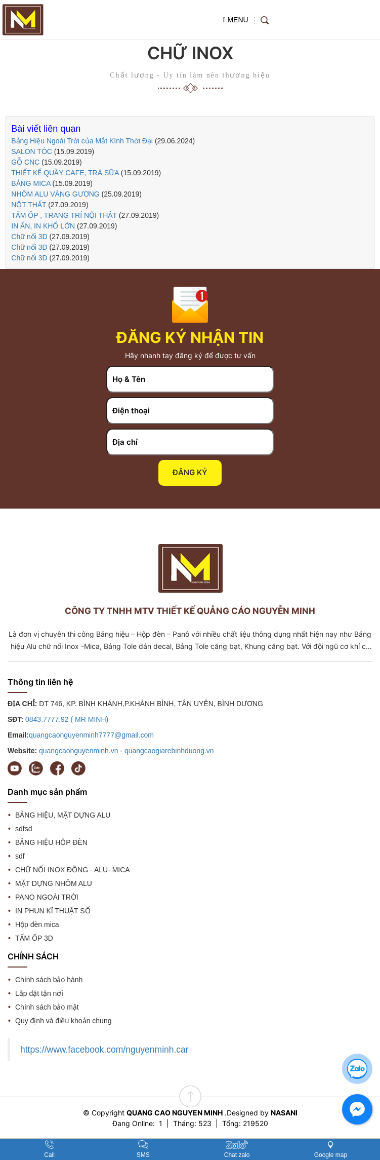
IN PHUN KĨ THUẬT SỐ (53, 911)
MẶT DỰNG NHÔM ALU (53, 883)
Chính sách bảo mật (47, 1007)
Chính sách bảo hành (48, 980)
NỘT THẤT (29, 205)
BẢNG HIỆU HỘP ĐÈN (51, 842)
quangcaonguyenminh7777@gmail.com (91, 735)
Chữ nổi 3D (29, 237)
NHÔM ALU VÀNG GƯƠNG (55, 194)
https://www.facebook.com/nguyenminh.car (104, 1050)
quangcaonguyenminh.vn (78, 751)
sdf (20, 856)
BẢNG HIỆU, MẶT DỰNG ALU (62, 815)
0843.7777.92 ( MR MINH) (66, 719)
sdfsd (23, 829)
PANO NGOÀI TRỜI (46, 897)
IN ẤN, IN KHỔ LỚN (43, 226)
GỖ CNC (25, 162)
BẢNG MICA (30, 183)
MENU (235, 20)
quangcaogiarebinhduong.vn (169, 751)
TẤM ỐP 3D (34, 938)
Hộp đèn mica (37, 924)
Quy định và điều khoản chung (63, 1021)
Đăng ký (190, 472)
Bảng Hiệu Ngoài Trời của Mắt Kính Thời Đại (83, 141)
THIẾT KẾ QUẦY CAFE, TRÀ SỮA (65, 173)
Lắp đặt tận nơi (39, 993)
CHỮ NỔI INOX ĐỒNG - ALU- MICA (72, 870)
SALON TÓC (31, 151)
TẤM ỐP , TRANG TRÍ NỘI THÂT (64, 215)
